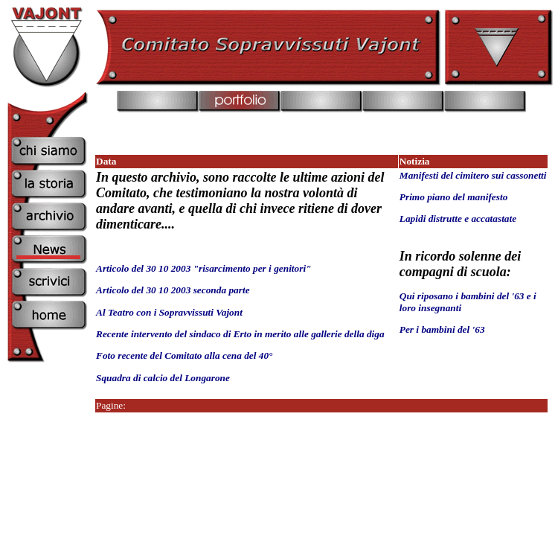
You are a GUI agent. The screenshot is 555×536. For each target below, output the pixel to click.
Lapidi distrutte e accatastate (458, 218)
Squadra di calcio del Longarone (164, 377)
